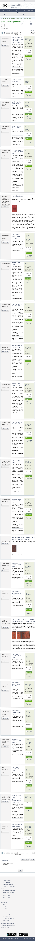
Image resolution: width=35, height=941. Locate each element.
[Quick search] (15, 5)
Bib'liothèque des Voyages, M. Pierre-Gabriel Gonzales (20, 18)
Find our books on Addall (7, 892)
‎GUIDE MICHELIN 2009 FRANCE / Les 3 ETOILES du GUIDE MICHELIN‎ (17, 40)
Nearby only (4, 28)
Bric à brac (5, 906)
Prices (4, 904)
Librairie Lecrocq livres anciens (28, 797)
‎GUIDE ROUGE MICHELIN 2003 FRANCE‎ (16, 712)
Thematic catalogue (6, 880)
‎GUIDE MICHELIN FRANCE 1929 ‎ (17, 263)
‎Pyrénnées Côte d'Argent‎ (19, 196)
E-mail (32, 24)
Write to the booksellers (16, 1)
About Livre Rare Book (8, 912)
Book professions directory (28, 11)
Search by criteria (14, 7)
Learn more (17, 939)
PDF (23, 24)
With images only (5, 26)
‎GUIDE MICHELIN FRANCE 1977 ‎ (17, 305)
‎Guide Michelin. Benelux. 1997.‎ (16, 127)
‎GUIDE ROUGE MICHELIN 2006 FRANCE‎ (16, 564)
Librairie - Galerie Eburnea (27, 81)
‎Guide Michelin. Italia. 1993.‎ (16, 80)
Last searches (5, 860)
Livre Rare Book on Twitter (7, 923)
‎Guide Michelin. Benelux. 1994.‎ (16, 103)
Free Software (6, 908)
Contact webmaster (6, 916)
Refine (32, 30)
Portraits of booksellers (8, 884)
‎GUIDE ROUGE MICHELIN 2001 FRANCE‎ (16, 769)
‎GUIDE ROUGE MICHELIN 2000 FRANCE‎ (16, 740)
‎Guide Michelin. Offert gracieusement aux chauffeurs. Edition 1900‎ (16, 799)
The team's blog (5, 914)
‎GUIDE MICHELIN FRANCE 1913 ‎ (17, 346)
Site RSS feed (5, 927)
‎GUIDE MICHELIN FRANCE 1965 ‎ (17, 423)
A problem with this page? (7, 918)
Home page (2, 11)
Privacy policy (5, 920)
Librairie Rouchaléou (28, 151)
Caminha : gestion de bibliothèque (5, 901)
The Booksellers (18, 11)
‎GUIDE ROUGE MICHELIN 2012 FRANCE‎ (16, 655)
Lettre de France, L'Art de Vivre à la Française (28, 40)
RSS (27, 24)
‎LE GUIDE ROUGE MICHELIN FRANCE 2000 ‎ (17, 151)
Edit (29, 22)
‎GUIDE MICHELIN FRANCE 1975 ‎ (17, 461)
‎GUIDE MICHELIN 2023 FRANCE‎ (17, 825)
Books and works (9, 11)
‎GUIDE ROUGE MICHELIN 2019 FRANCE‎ (16, 684)
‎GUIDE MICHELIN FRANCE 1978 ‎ (17, 384)
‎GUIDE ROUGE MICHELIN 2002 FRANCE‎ (16, 236)
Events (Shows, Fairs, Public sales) (8, 887)
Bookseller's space (29, 1)
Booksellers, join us (6, 895)
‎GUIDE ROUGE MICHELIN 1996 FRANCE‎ (16, 593)
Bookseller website (6, 897)
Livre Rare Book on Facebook (8, 925)
